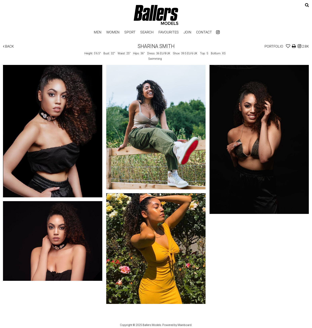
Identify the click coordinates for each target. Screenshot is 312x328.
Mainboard (184, 325)
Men (97, 32)
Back (8, 46)
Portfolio (273, 46)
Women (113, 32)
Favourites (168, 32)
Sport (130, 32)
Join (187, 32)
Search (147, 32)
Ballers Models (156, 14)
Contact (204, 32)
